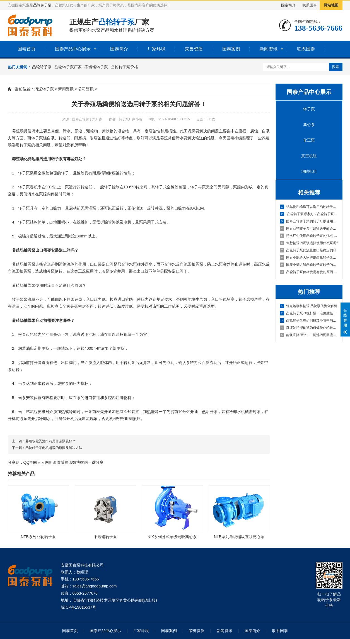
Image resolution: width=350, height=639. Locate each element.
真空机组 (309, 156)
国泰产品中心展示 (73, 49)
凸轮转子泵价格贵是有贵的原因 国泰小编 (309, 272)
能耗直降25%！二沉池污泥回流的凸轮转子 (309, 335)
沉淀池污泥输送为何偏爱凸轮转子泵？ (309, 327)
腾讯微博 (72, 462)
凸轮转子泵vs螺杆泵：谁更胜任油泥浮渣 (309, 313)
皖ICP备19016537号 (78, 607)
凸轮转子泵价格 (124, 67)
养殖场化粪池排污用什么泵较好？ (50, 441)
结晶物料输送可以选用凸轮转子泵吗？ (309, 207)
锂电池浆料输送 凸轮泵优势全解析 (308, 306)
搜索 (335, 67)
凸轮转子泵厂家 (68, 67)
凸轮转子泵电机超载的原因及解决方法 (53, 448)
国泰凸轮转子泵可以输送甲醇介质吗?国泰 (309, 228)
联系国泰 (309, 5)
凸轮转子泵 (42, 5)
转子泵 (309, 109)
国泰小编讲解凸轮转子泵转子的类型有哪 (309, 265)
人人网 (43, 462)
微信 (84, 462)
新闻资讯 (268, 49)
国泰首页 (26, 49)
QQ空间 (30, 462)
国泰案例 (231, 49)
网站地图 (331, 5)
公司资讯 (86, 89)
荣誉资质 (194, 49)
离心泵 (309, 124)
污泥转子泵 (44, 89)
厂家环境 (156, 49)
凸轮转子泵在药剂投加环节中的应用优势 (309, 320)
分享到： (15, 462)
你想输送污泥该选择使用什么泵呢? (309, 243)
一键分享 (95, 462)
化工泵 (309, 140)
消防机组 (309, 171)
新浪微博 (56, 462)
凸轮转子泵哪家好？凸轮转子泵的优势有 (309, 214)
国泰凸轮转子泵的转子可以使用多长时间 (309, 221)
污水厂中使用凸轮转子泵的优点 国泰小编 (309, 236)
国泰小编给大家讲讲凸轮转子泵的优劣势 (309, 257)
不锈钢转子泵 (96, 67)
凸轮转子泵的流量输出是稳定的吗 (308, 250)
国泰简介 (288, 5)
